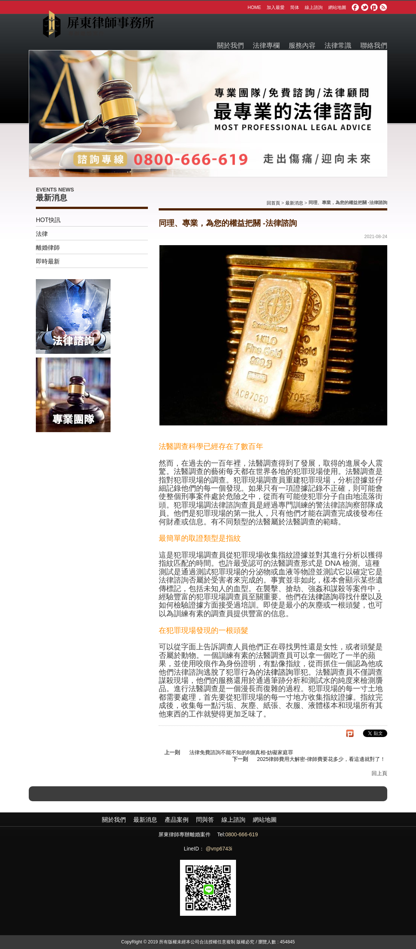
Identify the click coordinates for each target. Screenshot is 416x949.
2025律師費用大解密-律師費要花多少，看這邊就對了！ (321, 759)
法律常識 (338, 45)
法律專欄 (266, 45)
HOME (254, 7)
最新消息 (294, 203)
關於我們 (230, 45)
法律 (42, 234)
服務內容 (302, 45)
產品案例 (177, 820)
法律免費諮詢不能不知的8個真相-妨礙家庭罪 (241, 752)
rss (383, 7)
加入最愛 (276, 7)
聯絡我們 (373, 45)
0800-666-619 (241, 834)
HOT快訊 (48, 220)
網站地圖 (337, 7)
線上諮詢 (314, 7)
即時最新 (48, 261)
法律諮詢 (323, 597)
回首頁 (273, 203)
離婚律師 (48, 247)
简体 (294, 7)
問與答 (205, 820)
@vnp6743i (219, 849)
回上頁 (379, 773)
